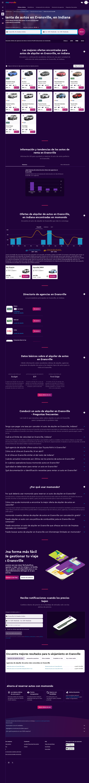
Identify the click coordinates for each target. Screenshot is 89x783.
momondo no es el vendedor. (48, 739)
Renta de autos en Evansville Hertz (56, 681)
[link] (28, 282)
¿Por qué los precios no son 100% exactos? (48, 744)
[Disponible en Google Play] (72, 757)
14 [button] (34, 54)
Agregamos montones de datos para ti (48, 741)
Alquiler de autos (11, 11)
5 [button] (26, 50)
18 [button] (22, 58)
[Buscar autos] (3, 14)
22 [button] (38, 58)
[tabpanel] (47, 187)
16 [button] (42, 54)
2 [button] (54, 46)
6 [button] (30, 50)
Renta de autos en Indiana (39, 11)
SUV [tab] (54, 233)
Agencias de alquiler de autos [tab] (19, 671)
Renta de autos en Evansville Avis (56, 679)
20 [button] (30, 58)
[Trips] (3, 18)
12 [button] (26, 54)
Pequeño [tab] (41, 233)
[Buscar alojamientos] (3, 10)
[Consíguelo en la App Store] (72, 761)
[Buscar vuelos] (3, 7)
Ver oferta (19, 90)
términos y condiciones (33, 649)
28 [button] (34, 62)
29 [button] (38, 62)
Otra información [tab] (66, 167)
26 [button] (26, 62)
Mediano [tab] (48, 233)
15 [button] (38, 54)
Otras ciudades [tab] (49, 671)
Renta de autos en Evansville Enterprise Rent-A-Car (23, 681)
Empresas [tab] (27, 167)
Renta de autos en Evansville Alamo (19, 679)
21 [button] (34, 58)
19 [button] (26, 58)
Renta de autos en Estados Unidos (24, 11)
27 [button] (30, 62)
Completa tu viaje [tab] (61, 671)
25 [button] (23, 62)
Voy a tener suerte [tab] (74, 671)
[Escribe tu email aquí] (28, 638)
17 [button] (19, 58)
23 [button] (42, 58)
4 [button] (62, 46)
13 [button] (30, 54)
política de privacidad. (13, 651)
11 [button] (22, 54)
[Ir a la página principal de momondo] (11, 2)
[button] (2, 2)
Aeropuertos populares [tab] (36, 671)
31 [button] (19, 66)
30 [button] (42, 62)
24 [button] (19, 62)
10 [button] (19, 54)
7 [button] (34, 50)
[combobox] (15, 27)
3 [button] (58, 46)
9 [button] (54, 50)
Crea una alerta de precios (74, 710)
